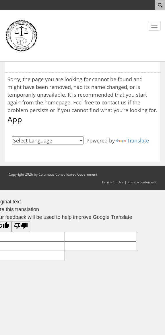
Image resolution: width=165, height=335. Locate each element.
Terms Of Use (113, 182)
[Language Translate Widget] (48, 140)
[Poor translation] (21, 226)
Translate (132, 140)
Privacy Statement (141, 182)
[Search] (160, 5)
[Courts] (21, 35)
